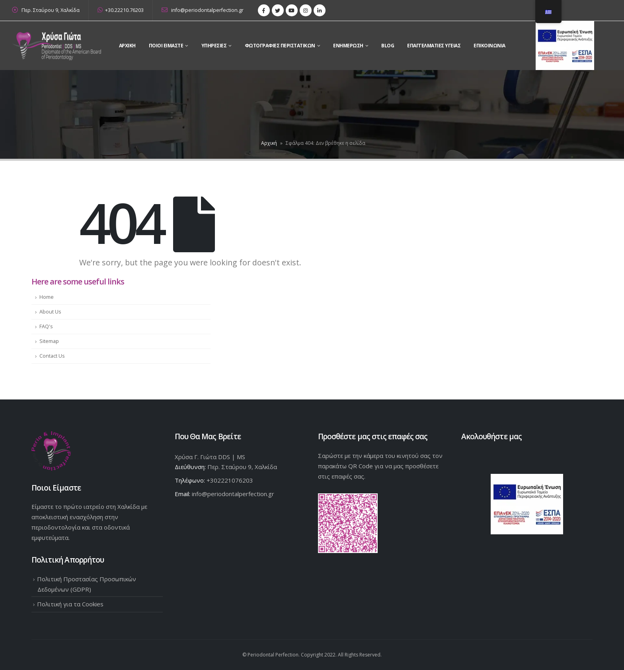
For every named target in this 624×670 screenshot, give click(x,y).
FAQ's (46, 326)
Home (46, 297)
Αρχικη (127, 45)
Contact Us (52, 356)
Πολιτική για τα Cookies (70, 604)
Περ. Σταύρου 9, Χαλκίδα (50, 10)
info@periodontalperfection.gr (203, 10)
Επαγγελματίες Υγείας (433, 45)
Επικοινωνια (489, 45)
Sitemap (49, 341)
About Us (50, 311)
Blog (387, 45)
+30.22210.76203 (121, 10)
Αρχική (269, 143)
